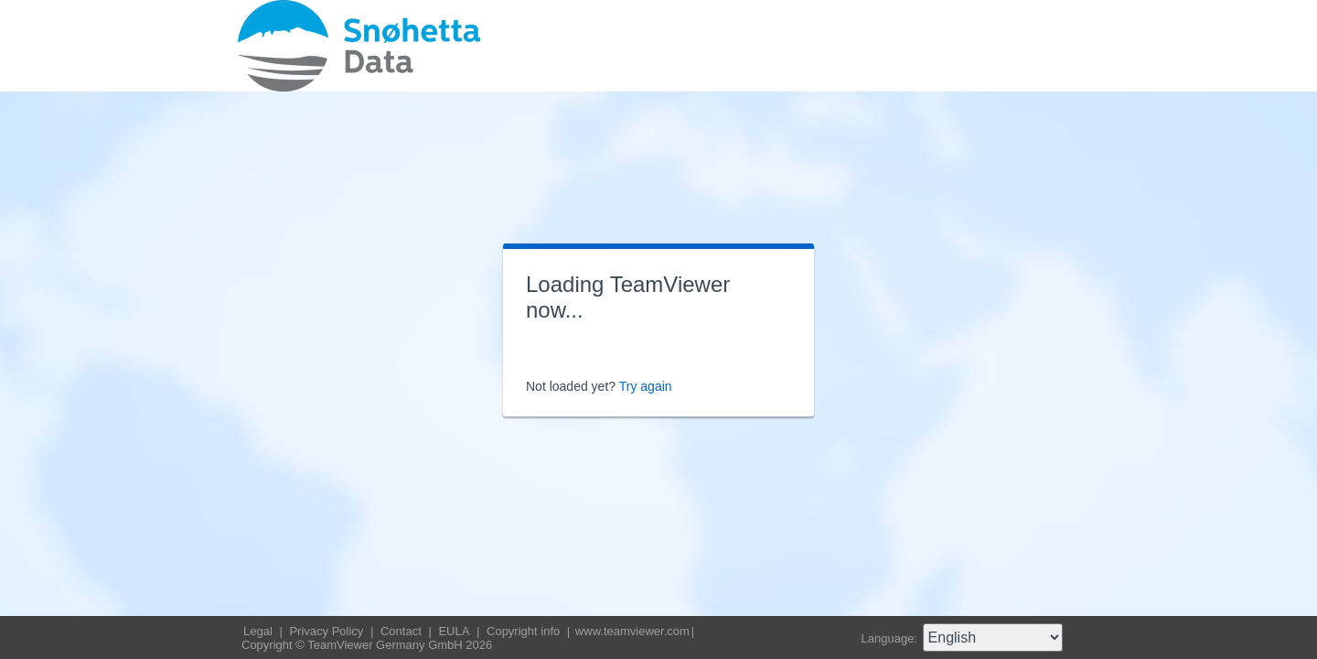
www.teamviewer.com (632, 631)
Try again (645, 386)
